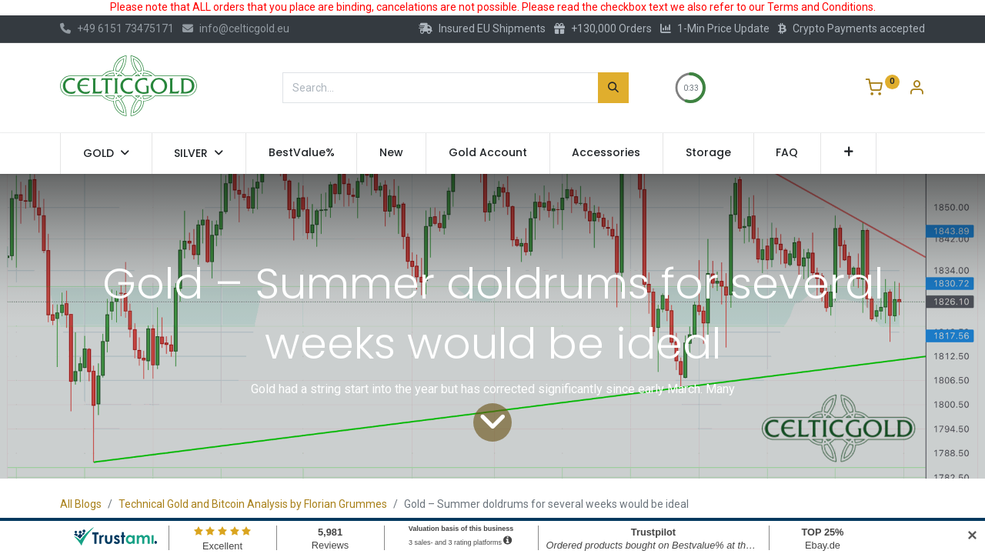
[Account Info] (916, 89)
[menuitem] (301, 153)
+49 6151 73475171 (117, 28)
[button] (848, 153)
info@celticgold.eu (235, 28)
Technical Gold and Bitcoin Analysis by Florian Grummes (253, 504)
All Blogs (81, 504)
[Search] (613, 87)
